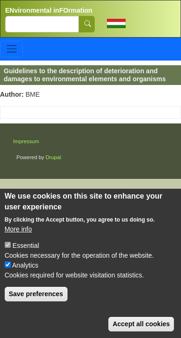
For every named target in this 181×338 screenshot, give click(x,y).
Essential (26, 245)
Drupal (53, 157)
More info (18, 229)
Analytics (25, 265)
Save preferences (36, 294)
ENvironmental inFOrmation (48, 10)
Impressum (26, 141)
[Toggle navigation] (11, 49)
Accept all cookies (141, 324)
